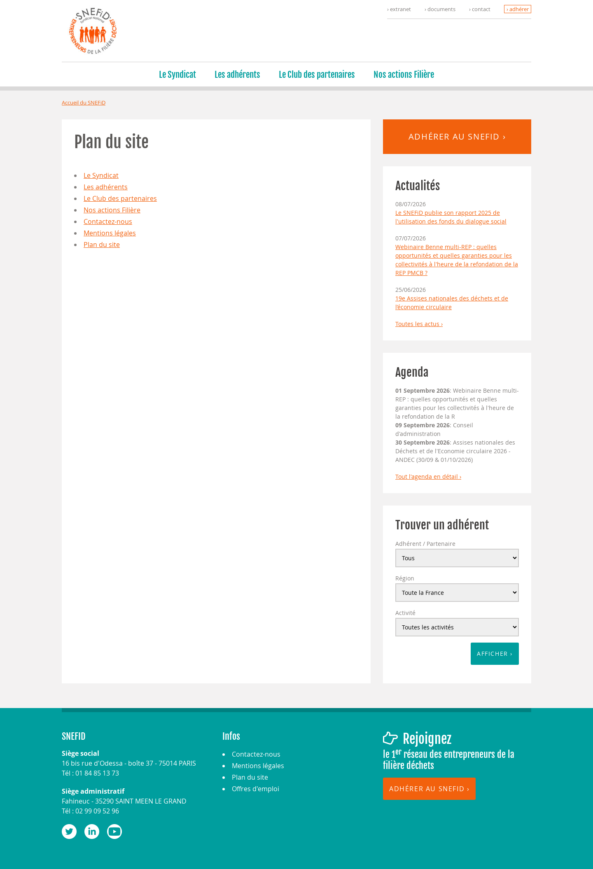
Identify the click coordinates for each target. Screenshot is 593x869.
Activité (405, 613)
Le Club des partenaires (317, 74)
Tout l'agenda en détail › (428, 476)
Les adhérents (237, 74)
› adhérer (518, 9)
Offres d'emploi (255, 788)
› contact (479, 9)
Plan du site (102, 244)
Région (404, 578)
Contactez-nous (108, 221)
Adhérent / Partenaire (425, 543)
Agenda (412, 372)
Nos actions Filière (404, 74)
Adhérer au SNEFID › (457, 136)
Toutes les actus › (419, 324)
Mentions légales (110, 233)
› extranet (399, 9)
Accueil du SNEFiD (83, 102)
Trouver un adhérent (442, 525)
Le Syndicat (177, 74)
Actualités (417, 186)
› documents (440, 9)
